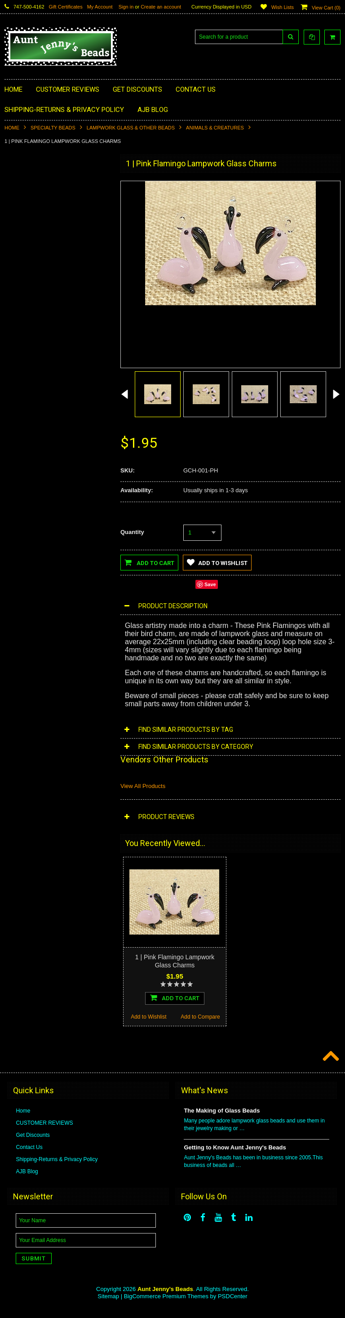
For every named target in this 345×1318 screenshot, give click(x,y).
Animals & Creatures (215, 127)
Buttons (19, 245)
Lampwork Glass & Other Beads (131, 127)
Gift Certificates (66, 6)
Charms (19, 199)
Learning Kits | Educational (42, 275)
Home (11, 127)
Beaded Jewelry (29, 291)
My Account (100, 6)
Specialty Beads (53, 127)
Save (210, 584)
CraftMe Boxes (27, 321)
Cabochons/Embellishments (43, 230)
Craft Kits (21, 306)
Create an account (161, 6)
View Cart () (326, 7)
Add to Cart (149, 562)
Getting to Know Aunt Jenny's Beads (235, 1156)
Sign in (126, 6)
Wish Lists (282, 7)
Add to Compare (82, 525)
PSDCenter (233, 1304)
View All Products (142, 786)
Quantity (132, 532)
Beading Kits (25, 260)
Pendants (21, 215)
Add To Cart (57, 506)
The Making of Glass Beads (222, 1119)
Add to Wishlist (30, 525)
